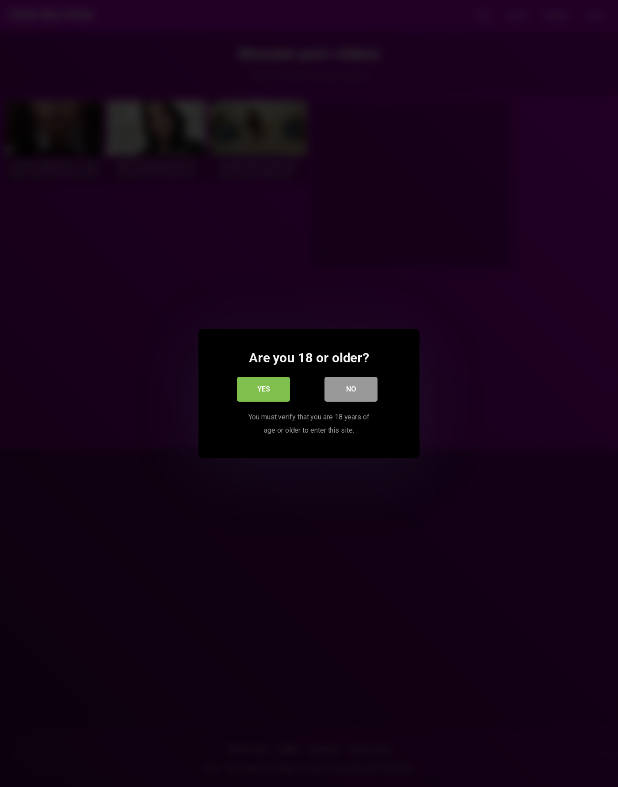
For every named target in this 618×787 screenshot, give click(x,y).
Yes (263, 389)
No (351, 389)
